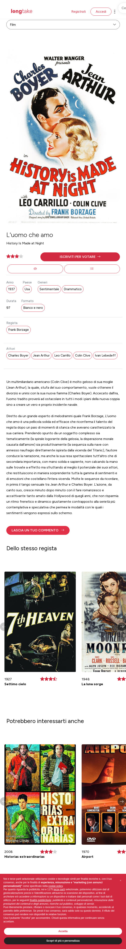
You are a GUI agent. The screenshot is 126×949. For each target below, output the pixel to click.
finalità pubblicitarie (40, 900)
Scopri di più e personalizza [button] (63, 940)
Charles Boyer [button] (18, 355)
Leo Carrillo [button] (62, 355)
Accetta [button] (63, 931)
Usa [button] (27, 289)
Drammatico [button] (73, 289)
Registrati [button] (78, 12)
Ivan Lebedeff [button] (105, 355)
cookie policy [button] (55, 886)
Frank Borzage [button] (18, 330)
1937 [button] (11, 289)
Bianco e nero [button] (33, 308)
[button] (80, 256)
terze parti (59, 889)
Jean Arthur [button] (41, 355)
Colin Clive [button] (82, 355)
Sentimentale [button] (49, 289)
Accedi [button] (101, 12)
